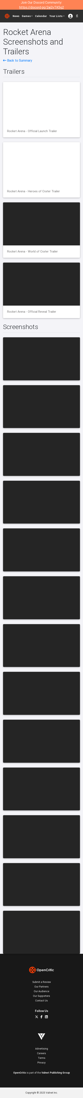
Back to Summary (17, 60)
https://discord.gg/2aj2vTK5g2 (41, 7)
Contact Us (41, 1000)
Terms (41, 1057)
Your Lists (55, 16)
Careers (41, 1053)
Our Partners (41, 986)
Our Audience (41, 991)
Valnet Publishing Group (56, 1072)
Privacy (41, 1062)
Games (26, 16)
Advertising (41, 1048)
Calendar (41, 16)
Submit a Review (41, 981)
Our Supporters (41, 995)
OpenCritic (19, 1072)
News (16, 16)
